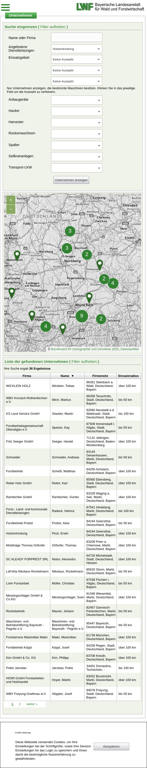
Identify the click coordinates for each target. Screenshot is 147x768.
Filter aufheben (53, 27)
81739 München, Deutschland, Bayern (100, 637)
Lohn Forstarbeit (17, 583)
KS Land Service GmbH (23, 413)
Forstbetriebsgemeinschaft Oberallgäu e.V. (24, 427)
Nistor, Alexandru (64, 559)
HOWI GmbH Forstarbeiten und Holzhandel (25, 680)
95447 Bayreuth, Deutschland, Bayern (100, 625)
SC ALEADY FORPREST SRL (27, 559)
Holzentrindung (16, 533)
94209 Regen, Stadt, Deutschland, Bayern (100, 647)
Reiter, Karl (60, 483)
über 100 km (127, 386)
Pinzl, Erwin (60, 533)
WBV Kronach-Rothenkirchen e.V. (26, 400)
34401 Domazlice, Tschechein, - (99, 667)
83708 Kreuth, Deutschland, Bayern (100, 657)
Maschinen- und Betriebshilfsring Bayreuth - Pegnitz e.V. (25, 625)
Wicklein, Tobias (63, 386)
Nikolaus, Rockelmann (67, 571)
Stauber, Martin (62, 413)
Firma (27, 376)
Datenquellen (130, 349)
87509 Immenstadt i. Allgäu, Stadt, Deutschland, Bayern (100, 427)
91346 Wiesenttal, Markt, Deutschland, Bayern (100, 597)
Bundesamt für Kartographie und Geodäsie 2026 (85, 349)
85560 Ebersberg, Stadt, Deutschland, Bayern (100, 483)
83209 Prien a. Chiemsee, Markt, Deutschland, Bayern (100, 545)
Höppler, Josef (62, 694)
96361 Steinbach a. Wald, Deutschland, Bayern (99, 385)
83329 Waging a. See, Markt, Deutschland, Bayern (100, 497)
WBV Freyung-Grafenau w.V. (26, 694)
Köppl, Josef (60, 647)
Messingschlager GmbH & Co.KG (24, 597)
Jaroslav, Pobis (62, 668)
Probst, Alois (60, 523)
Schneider (13, 457)
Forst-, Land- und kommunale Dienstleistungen (26, 511)
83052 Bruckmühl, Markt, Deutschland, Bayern (100, 679)
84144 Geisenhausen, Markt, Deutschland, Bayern (100, 457)
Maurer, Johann (63, 611)
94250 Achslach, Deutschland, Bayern (100, 471)
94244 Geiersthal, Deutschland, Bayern (100, 523)
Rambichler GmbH (19, 497)
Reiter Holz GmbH (19, 483)
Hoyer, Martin (61, 680)
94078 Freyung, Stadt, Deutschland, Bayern (100, 693)
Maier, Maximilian (64, 637)
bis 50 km (125, 400)
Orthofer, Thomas (64, 545)
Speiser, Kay (61, 427)
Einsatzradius (128, 376)
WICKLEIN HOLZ (18, 386)
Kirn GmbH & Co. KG (21, 658)
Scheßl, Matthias (63, 471)
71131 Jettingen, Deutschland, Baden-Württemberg (101, 441)
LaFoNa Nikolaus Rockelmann (27, 571)
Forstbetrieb (14, 471)
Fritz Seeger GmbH (19, 441)
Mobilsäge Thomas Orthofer (25, 545)
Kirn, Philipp (60, 658)
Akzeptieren (111, 746)
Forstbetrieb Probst (19, 523)
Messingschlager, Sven (68, 597)
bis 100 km (126, 413)
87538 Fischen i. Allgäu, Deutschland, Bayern (100, 583)
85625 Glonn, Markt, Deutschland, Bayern (100, 571)
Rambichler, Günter (65, 497)
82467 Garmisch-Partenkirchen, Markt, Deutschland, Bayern (101, 611)
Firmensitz (100, 376)
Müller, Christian (63, 583)
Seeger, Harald (62, 441)
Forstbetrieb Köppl (19, 647)
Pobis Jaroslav (16, 668)
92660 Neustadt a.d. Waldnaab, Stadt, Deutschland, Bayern (100, 413)
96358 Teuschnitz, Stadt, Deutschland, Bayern (100, 399)
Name (65, 376)
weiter (31, 704)
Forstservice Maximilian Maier (27, 637)
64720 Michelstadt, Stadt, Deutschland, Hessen (100, 559)
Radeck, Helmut (63, 511)
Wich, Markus (61, 400)
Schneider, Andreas (65, 457)
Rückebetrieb (15, 611)
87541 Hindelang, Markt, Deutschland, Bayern (100, 510)
